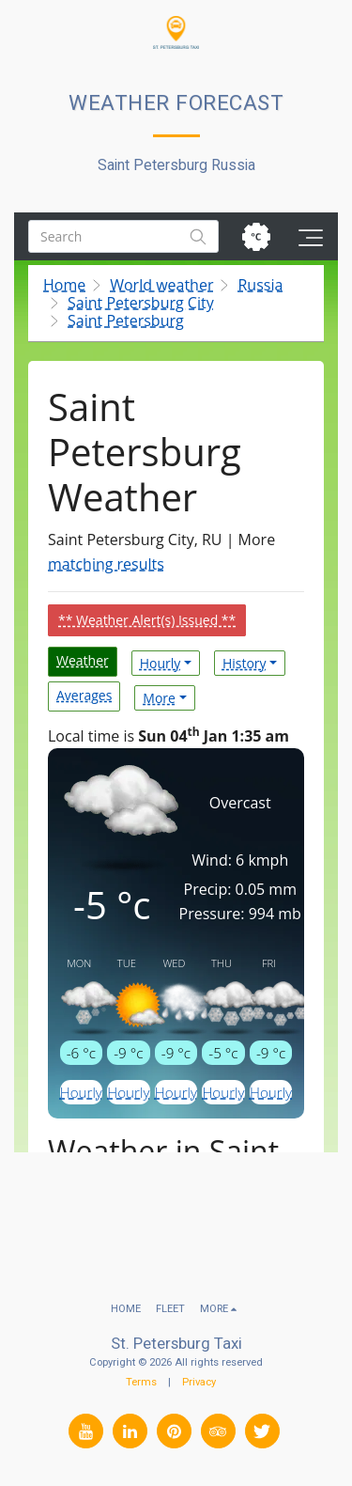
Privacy (199, 1382)
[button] (21, 32)
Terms (141, 1382)
